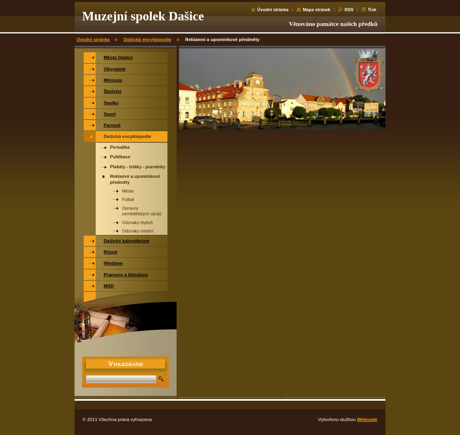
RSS (348, 9)
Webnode (367, 419)
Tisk (372, 9)
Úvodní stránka (273, 9)
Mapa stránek (316, 9)
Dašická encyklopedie (147, 39)
